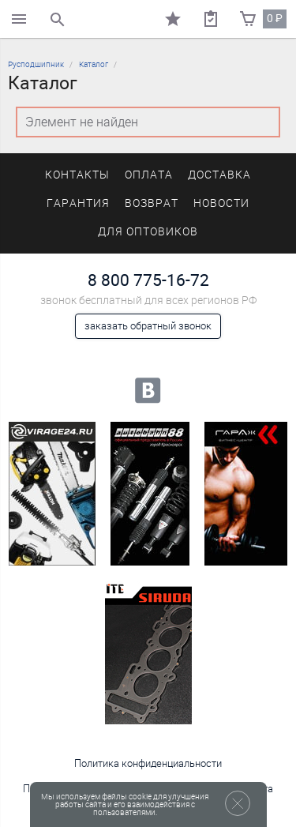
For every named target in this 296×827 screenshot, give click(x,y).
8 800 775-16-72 (148, 280)
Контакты (77, 175)
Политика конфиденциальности (148, 763)
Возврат (151, 203)
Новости (221, 203)
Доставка (219, 175)
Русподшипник (36, 64)
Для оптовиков (147, 232)
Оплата (149, 175)
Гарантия (78, 203)
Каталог (93, 64)
